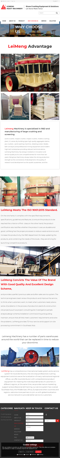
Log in (8, 1)
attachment (30, 437)
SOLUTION (52, 21)
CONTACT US (18, 440)
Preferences (33, 454)
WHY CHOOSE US (33, 21)
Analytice (26, 454)
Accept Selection (30, 451)
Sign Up (13, 1)
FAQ (15, 437)
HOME (4, 21)
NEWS (16, 434)
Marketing (40, 454)
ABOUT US (12, 21)
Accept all (38, 451)
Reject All (21, 451)
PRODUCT (22, 21)
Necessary (20, 454)
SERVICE (43, 21)
